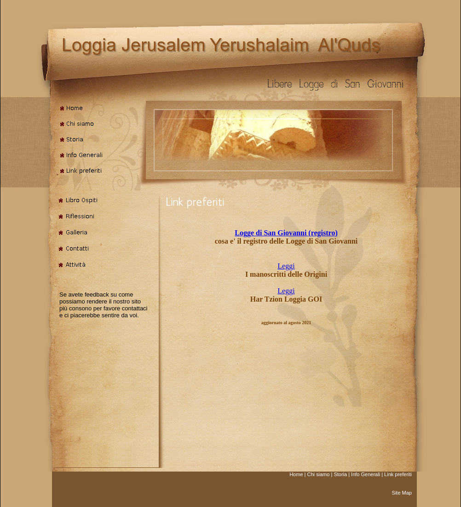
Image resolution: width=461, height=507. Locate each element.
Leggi (285, 266)
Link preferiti (398, 474)
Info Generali (365, 474)
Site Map (402, 492)
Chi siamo (318, 474)
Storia (340, 474)
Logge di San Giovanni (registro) (286, 233)
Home (296, 474)
